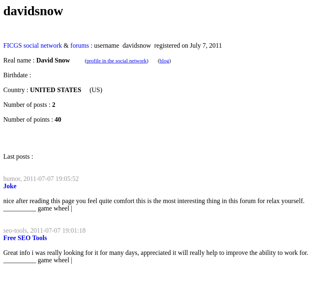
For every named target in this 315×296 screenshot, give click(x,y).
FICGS (12, 45)
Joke (9, 186)
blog (164, 61)
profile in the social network (117, 61)
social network (42, 45)
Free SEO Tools (25, 237)
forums (80, 45)
